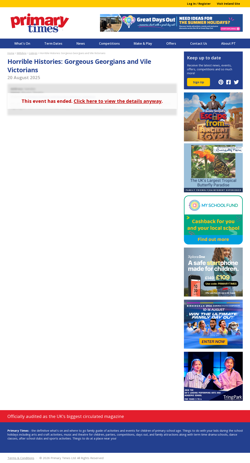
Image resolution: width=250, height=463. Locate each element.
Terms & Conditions (20, 458)
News (80, 43)
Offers (171, 43)
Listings (33, 53)
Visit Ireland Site (228, 3)
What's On (22, 43)
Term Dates (53, 43)
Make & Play (143, 43)
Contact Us (198, 43)
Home (10, 53)
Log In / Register (199, 3)
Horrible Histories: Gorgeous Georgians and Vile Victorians (72, 53)
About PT (228, 43)
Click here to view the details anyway (118, 101)
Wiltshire (21, 53)
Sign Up (198, 82)
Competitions (109, 43)
